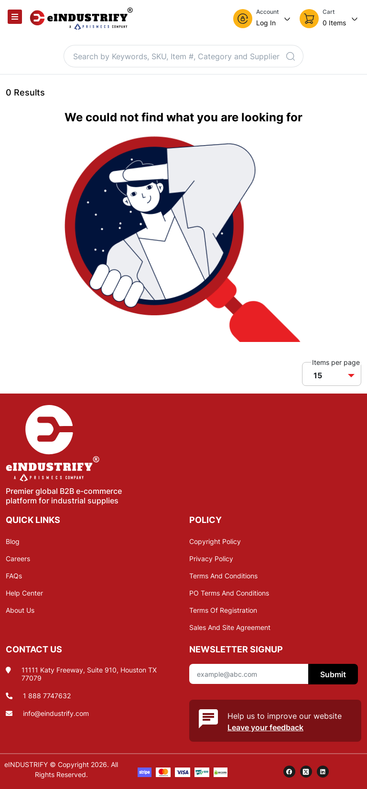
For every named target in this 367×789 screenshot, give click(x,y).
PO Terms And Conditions (229, 593)
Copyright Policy (215, 541)
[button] (262, 19)
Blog (13, 541)
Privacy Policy (211, 558)
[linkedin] (323, 772)
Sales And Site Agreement (229, 627)
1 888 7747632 (47, 696)
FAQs (14, 576)
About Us (20, 610)
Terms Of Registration (223, 610)
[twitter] (306, 772)
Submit (333, 674)
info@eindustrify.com (56, 713)
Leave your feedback (265, 727)
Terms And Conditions (223, 576)
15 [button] (317, 375)
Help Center (24, 593)
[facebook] (289, 772)
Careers (18, 558)
